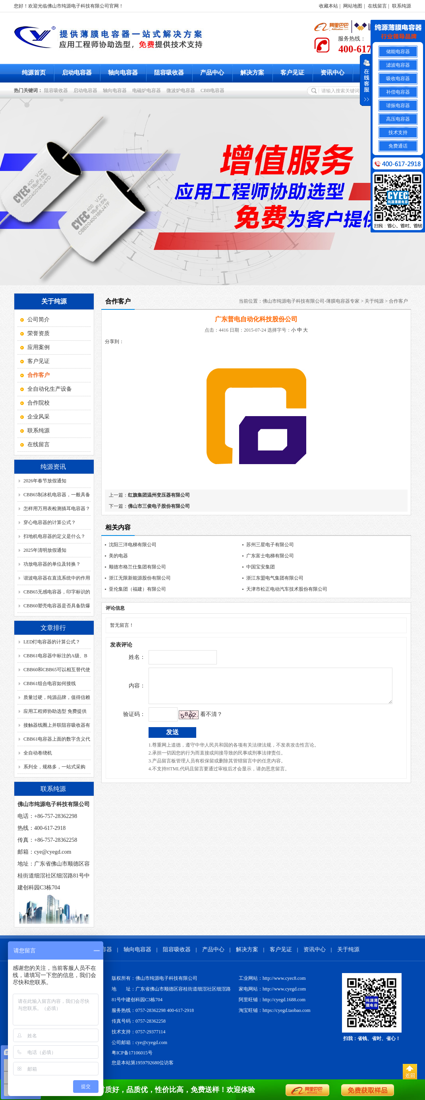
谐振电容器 (398, 105)
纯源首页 (34, 72)
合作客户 (398, 301)
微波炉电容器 (181, 90)
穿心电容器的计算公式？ (49, 522)
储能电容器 (398, 51)
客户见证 (292, 72)
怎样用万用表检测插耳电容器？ (56, 508)
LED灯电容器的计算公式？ (51, 642)
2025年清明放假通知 (44, 550)
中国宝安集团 (260, 567)
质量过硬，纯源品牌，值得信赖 (56, 697)
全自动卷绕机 (37, 753)
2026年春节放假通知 (44, 481)
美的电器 (118, 556)
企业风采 (38, 417)
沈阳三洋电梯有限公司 (132, 544)
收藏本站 (328, 6)
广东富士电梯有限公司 (270, 556)
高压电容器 (398, 119)
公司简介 (38, 320)
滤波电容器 (398, 65)
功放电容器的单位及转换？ (52, 564)
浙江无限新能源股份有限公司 (140, 578)
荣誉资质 (38, 333)
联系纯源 (401, 6)
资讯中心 (332, 72)
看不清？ (195, 720)
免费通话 (398, 146)
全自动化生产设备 (49, 389)
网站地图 (352, 6)
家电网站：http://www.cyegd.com (272, 989)
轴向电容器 (123, 72)
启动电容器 (77, 72)
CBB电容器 (214, 90)
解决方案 (252, 72)
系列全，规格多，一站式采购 (54, 767)
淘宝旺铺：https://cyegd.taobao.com (275, 1010)
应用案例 (38, 347)
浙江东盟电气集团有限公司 (274, 578)
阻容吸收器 (169, 72)
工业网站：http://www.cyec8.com (272, 978)
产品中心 (212, 72)
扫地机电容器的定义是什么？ (54, 536)
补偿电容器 (398, 92)
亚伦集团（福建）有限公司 (137, 589)
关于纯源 (374, 301)
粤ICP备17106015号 (132, 1053)
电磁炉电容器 (147, 90)
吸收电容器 (398, 78)
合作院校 (38, 403)
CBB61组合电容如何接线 (49, 683)
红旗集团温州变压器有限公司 (159, 495)
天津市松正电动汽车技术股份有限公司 (286, 589)
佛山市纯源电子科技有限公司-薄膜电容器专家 (311, 301)
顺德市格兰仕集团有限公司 (137, 567)
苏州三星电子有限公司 (270, 544)
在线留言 (377, 6)
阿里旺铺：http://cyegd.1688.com (272, 999)
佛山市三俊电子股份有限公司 (159, 506)
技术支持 (398, 132)
